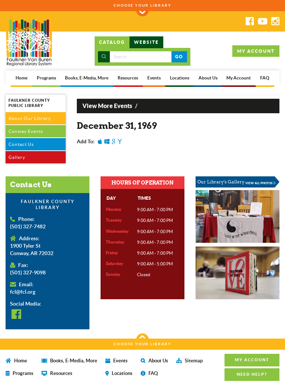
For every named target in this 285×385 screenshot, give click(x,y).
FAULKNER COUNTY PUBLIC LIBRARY (29, 103)
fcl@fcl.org (22, 292)
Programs (46, 77)
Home (21, 77)
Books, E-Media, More (86, 77)
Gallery (17, 157)
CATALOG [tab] (112, 42)
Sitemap (189, 360)
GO (179, 56)
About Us (208, 77)
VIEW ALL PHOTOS (260, 183)
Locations (179, 77)
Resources (128, 77)
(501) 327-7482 (28, 226)
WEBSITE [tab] (146, 42)
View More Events (107, 105)
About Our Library (30, 118)
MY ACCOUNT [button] (256, 51)
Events (154, 77)
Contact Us (21, 144)
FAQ (264, 77)
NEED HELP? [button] (252, 374)
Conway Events (26, 131)
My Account (238, 77)
